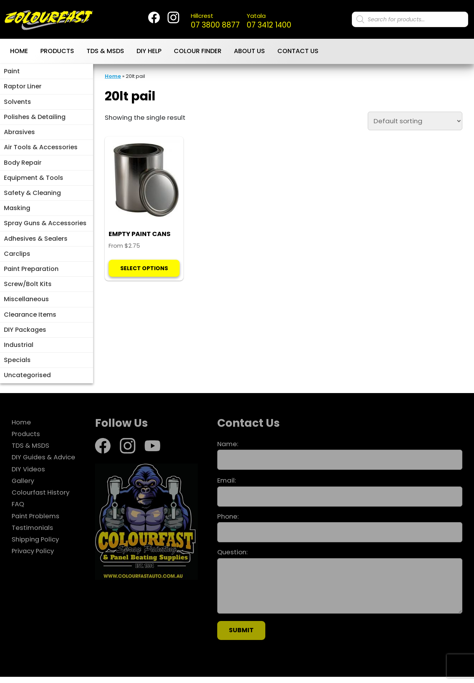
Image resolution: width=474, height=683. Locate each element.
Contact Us (297, 52)
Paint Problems (36, 522)
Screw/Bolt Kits (28, 288)
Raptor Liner (23, 88)
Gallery (23, 487)
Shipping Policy (36, 545)
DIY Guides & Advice (44, 463)
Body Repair (23, 165)
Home (19, 52)
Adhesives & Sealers (35, 242)
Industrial (18, 350)
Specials (17, 365)
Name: (339, 461)
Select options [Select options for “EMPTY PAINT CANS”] (144, 278)
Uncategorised (27, 381)
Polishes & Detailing (35, 118)
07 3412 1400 (271, 21)
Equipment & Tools (33, 180)
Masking (17, 211)
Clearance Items (30, 319)
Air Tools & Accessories (41, 149)
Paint (12, 72)
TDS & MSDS (105, 52)
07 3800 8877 (215, 21)
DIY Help (149, 52)
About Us (249, 52)
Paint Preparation (31, 273)
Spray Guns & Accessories (45, 226)
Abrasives (19, 134)
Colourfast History (41, 498)
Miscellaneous (26, 304)
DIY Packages (25, 334)
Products (57, 52)
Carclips (17, 257)
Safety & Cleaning (32, 195)
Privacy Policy (33, 557)
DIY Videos (29, 475)
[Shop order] (415, 122)
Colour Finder (197, 52)
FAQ (18, 510)
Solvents (17, 103)
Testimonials (33, 533)
